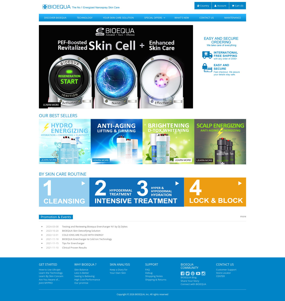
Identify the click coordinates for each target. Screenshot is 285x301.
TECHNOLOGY (85, 17)
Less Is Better (81, 272)
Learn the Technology (51, 272)
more (243, 216)
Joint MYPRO (46, 282)
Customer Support (226, 269)
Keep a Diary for (118, 269)
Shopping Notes (154, 276)
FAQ (147, 269)
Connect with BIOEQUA (193, 284)
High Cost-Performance (87, 279)
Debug (148, 272)
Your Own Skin (118, 272)
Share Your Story (190, 280)
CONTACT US (206, 17)
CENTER (220, 276)
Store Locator (223, 272)
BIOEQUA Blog (188, 277)
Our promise (81, 282)
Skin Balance (81, 269)
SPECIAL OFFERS (154, 17)
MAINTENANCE (232, 17)
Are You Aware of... (49, 279)
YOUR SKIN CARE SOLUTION (118, 17)
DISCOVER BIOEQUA (55, 17)
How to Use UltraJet (49, 269)
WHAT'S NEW (181, 17)
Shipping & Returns (155, 279)
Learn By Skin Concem (51, 276)
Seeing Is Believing (84, 276)
